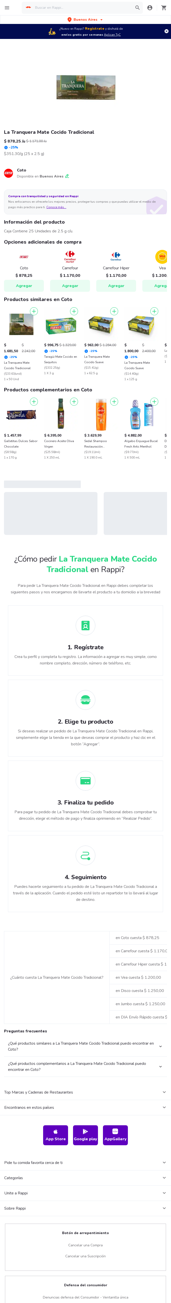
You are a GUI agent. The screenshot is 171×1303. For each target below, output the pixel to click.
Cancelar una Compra (85, 1245)
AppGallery (115, 1135)
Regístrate (94, 28)
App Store (56, 1135)
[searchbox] (82, 8)
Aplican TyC (112, 35)
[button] (85, 19)
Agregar (24, 286)
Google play (85, 1135)
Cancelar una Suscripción (85, 1256)
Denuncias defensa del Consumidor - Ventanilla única (85, 1297)
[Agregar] (34, 311)
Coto (21, 170)
